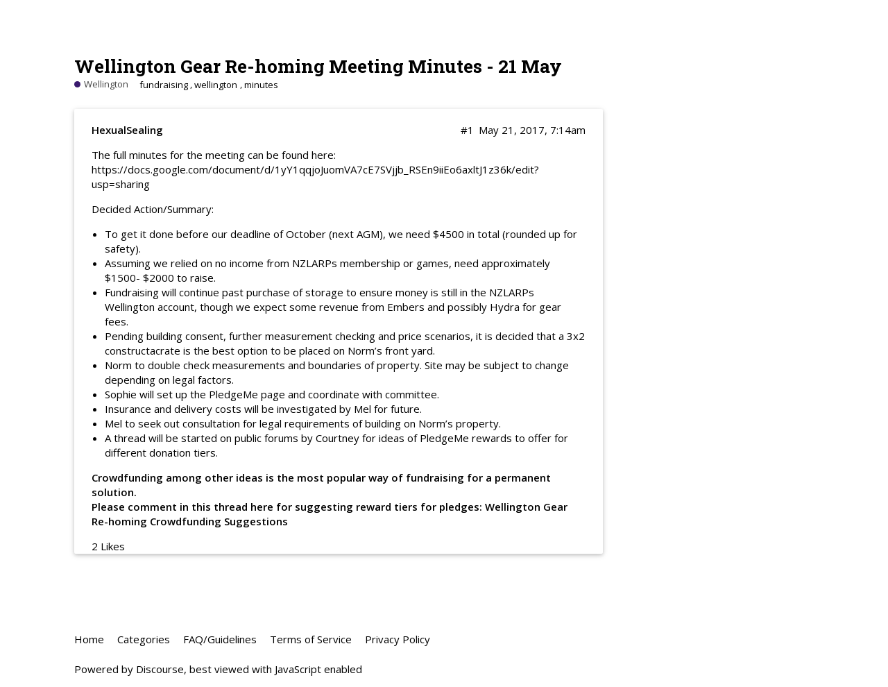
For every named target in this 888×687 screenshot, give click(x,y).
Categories (143, 639)
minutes (261, 84)
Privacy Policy (397, 639)
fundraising (163, 84)
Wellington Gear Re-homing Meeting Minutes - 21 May (318, 65)
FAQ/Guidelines (220, 639)
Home (89, 639)
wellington (215, 84)
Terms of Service (311, 639)
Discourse (160, 669)
